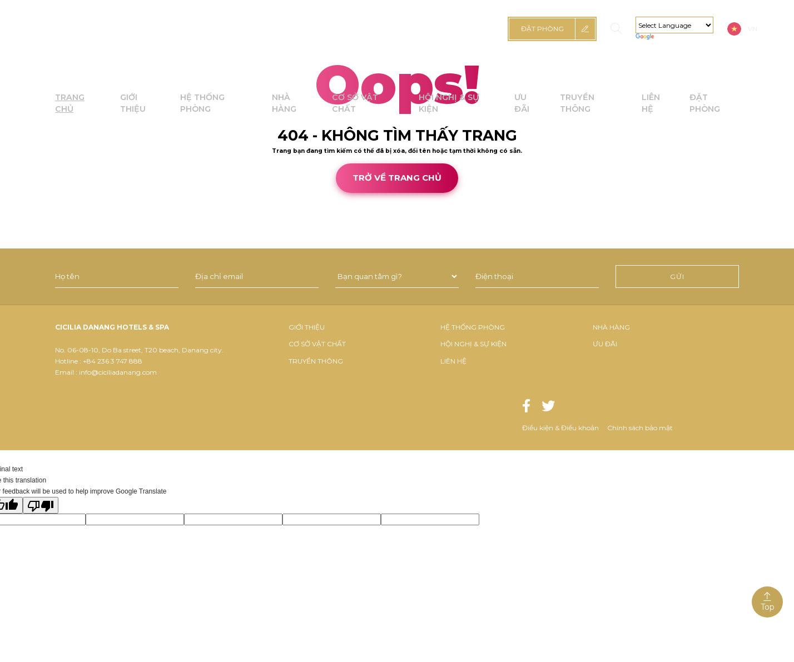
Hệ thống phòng (472, 327)
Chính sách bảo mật (640, 428)
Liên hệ (453, 361)
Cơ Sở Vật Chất (317, 344)
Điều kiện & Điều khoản (560, 428)
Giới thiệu (307, 327)
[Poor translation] (40, 505)
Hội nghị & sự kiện (473, 344)
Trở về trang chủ (397, 177)
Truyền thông (316, 361)
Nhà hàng (611, 327)
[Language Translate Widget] (674, 25)
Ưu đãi (605, 344)
